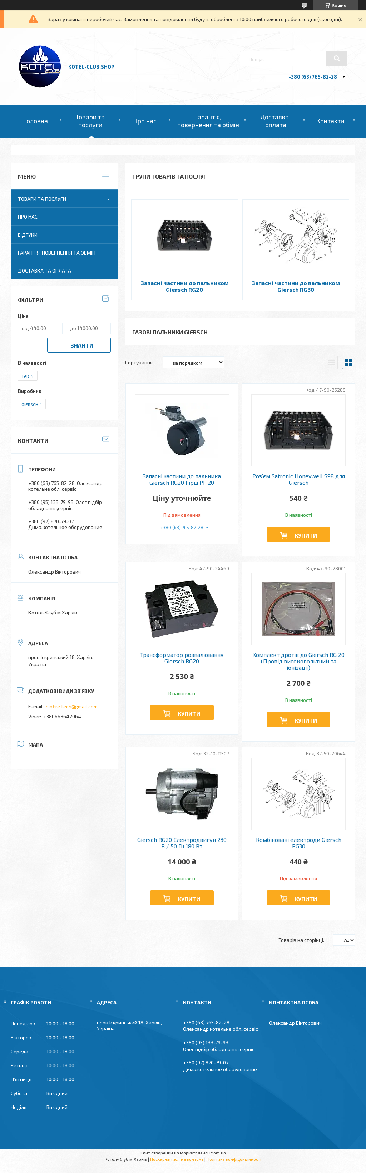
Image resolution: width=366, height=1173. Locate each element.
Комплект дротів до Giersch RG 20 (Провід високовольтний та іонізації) (298, 661)
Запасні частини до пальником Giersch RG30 (296, 286)
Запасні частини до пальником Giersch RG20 (184, 286)
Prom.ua (217, 1152)
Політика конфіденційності (234, 1159)
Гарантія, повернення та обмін (208, 121)
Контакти (330, 121)
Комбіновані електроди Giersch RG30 (298, 843)
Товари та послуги (90, 121)
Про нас (145, 121)
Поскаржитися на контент (176, 1159)
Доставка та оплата (44, 271)
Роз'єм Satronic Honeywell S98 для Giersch (298, 479)
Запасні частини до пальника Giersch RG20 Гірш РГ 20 (182, 479)
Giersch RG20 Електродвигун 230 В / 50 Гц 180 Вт (182, 843)
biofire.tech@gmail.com (72, 706)
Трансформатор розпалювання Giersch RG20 (181, 658)
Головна (36, 121)
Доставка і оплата (276, 121)
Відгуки (28, 235)
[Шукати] (336, 58)
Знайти (81, 345)
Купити (306, 535)
